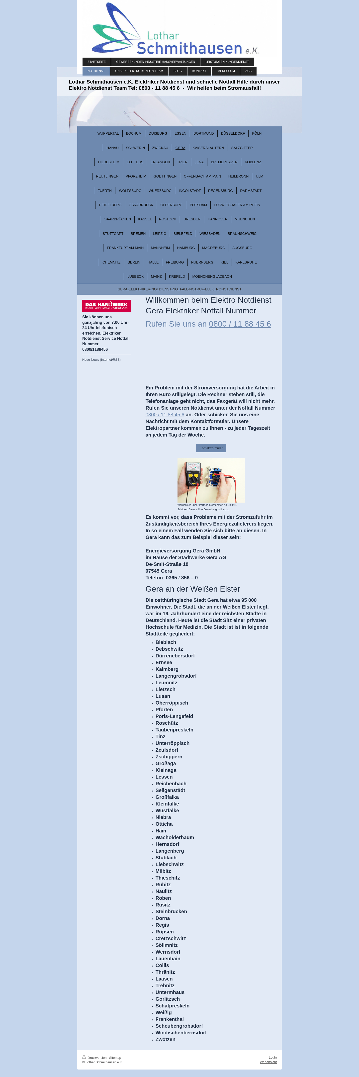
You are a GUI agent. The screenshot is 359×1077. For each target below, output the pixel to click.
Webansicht (268, 1062)
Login (273, 1057)
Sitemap (115, 1058)
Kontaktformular (211, 448)
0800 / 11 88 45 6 (240, 323)
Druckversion (94, 1058)
